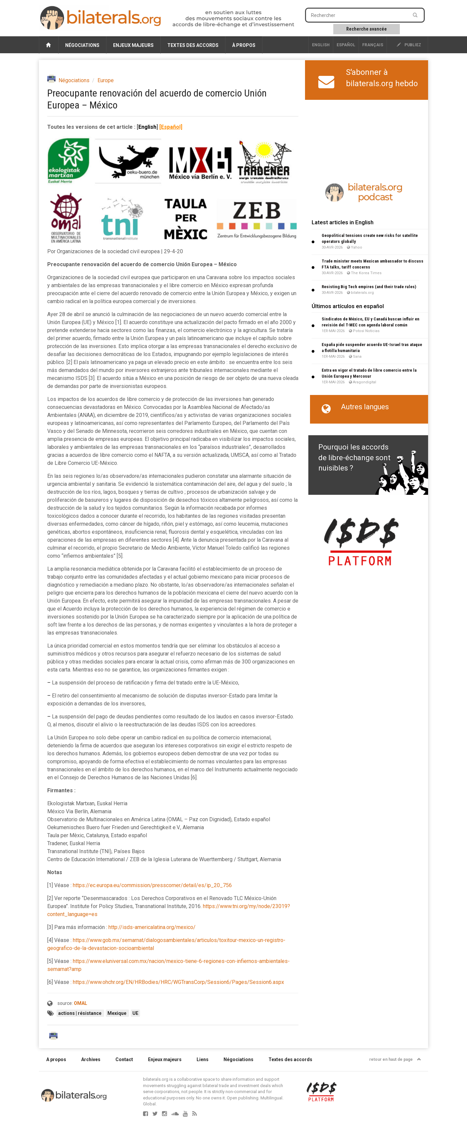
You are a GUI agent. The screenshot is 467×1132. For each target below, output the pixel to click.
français (372, 45)
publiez (409, 45)
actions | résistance (80, 1013)
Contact (124, 1059)
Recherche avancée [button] (366, 29)
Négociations (82, 45)
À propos (243, 45)
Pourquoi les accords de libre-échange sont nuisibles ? (354, 457)
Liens (203, 1059)
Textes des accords (193, 45)
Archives (90, 1059)
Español (346, 45)
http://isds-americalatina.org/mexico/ (152, 927)
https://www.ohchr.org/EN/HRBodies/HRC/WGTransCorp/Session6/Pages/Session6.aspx (178, 982)
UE (135, 1013)
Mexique (117, 1013)
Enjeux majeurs (133, 45)
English (321, 45)
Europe (105, 80)
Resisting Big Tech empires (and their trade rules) (369, 286)
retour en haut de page (395, 1059)
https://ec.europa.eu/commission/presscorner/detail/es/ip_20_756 (152, 885)
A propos (56, 1059)
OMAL (80, 1003)
